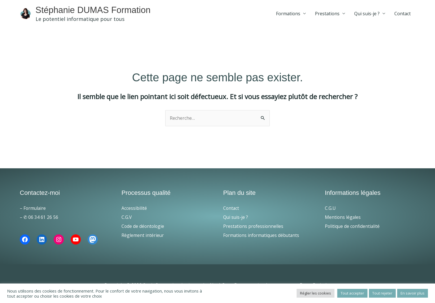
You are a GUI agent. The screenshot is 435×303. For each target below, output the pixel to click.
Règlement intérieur (142, 237)
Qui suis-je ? (367, 14)
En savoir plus (413, 293)
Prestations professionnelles (253, 228)
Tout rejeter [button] (382, 293)
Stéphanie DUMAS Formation (106, 10)
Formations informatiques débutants (262, 237)
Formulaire (35, 210)
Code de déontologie (143, 228)
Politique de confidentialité (353, 228)
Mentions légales (343, 219)
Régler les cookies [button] (315, 293)
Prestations (327, 14)
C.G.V (126, 219)
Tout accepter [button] (352, 293)
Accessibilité (134, 210)
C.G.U (330, 210)
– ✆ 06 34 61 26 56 (39, 219)
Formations (288, 14)
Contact (402, 14)
